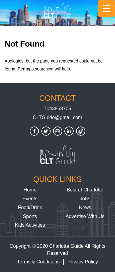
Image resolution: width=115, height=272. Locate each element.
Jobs (85, 198)
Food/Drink (30, 207)
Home (29, 189)
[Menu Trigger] (106, 8)
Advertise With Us (85, 216)
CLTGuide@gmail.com (57, 117)
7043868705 (57, 108)
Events (29, 198)
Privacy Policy (82, 261)
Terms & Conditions (38, 261)
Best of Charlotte (85, 189)
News (85, 207)
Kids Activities (30, 225)
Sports (30, 216)
